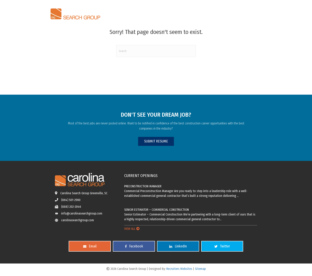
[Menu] (256, 12)
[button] (156, 141)
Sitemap (200, 269)
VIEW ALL (131, 229)
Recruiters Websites (179, 269)
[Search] (156, 51)
